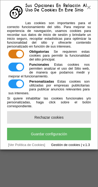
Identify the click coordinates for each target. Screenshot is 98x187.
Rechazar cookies (49, 117)
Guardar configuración (49, 134)
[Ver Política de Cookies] (26, 145)
